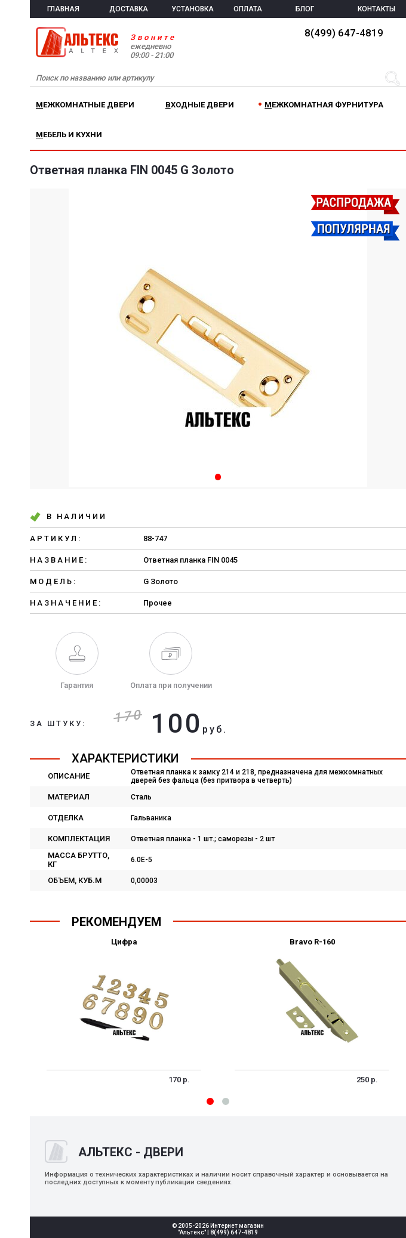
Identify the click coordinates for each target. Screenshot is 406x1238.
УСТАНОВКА (192, 9)
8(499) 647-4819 (343, 33)
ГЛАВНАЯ (63, 9)
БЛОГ (305, 9)
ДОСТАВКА (128, 9)
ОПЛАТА (247, 9)
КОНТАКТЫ (376, 9)
